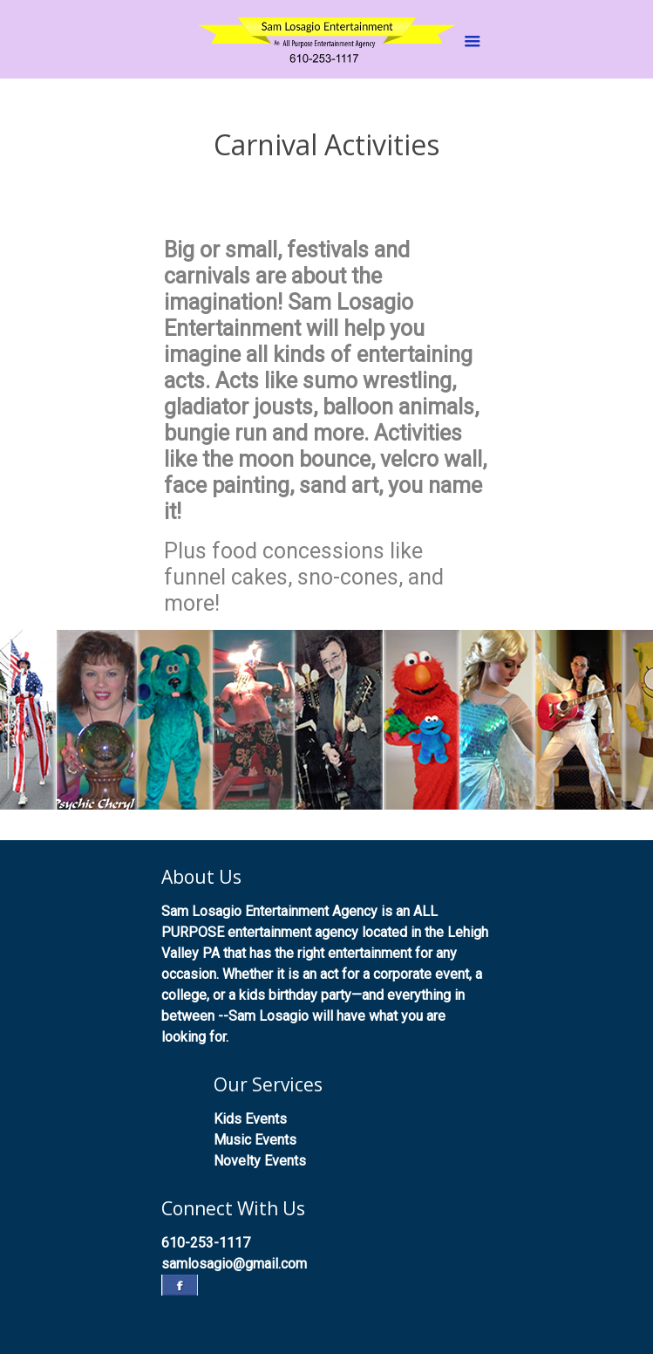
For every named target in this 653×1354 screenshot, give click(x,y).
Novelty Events (260, 1160)
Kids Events (250, 1119)
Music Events (255, 1140)
